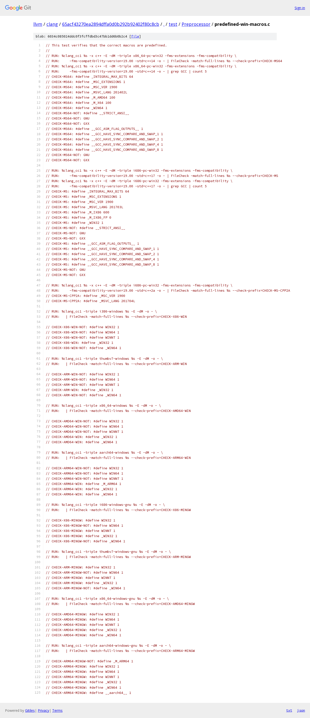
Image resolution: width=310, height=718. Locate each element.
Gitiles (30, 710)
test (173, 24)
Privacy (43, 710)
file (135, 36)
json (301, 710)
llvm (37, 24)
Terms (57, 710)
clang (52, 24)
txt (289, 710)
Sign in (300, 7)
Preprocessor (196, 24)
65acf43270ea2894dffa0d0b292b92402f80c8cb (110, 24)
